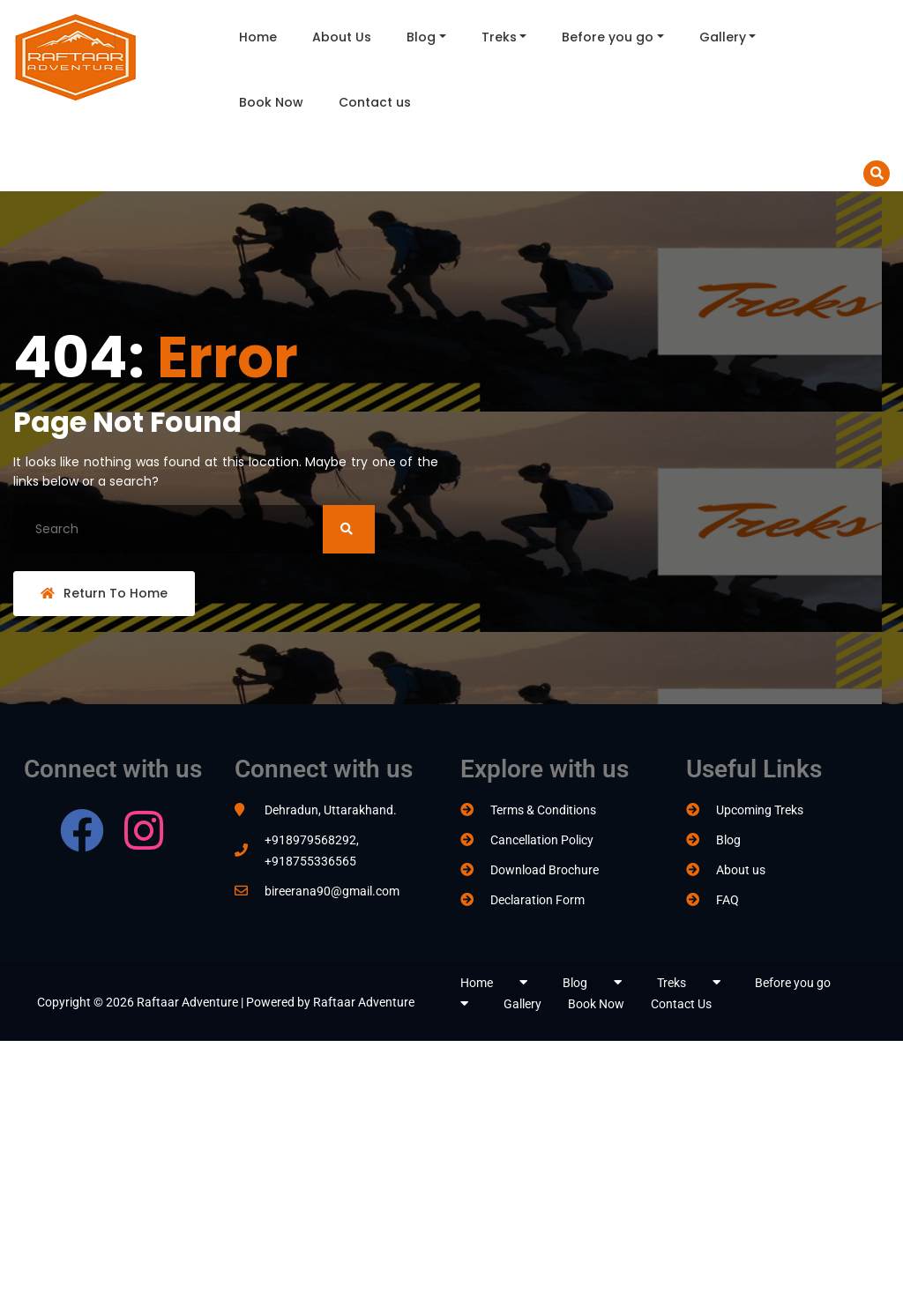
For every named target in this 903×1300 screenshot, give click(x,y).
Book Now (271, 102)
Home (258, 37)
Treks (499, 37)
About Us (341, 37)
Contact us (375, 102)
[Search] (194, 529)
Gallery (722, 37)
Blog (421, 37)
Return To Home (104, 593)
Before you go (607, 37)
